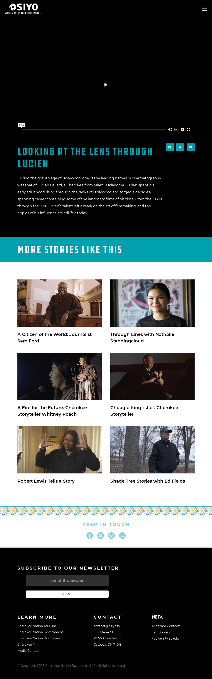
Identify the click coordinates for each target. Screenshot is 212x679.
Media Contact (28, 651)
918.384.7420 (103, 632)
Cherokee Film (28, 645)
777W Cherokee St (108, 638)
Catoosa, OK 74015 (107, 645)
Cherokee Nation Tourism (36, 626)
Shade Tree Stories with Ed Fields (147, 481)
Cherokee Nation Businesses (39, 638)
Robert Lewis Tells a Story (46, 481)
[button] (170, 147)
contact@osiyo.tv (107, 626)
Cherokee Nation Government (40, 632)
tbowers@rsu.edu (165, 638)
